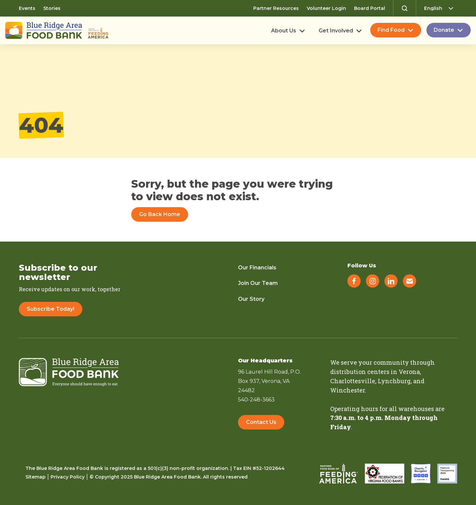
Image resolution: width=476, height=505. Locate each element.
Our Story (251, 299)
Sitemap (35, 477)
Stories (51, 8)
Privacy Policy (68, 477)
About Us (283, 30)
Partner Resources (276, 8)
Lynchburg (394, 381)
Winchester (347, 390)
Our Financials (257, 267)
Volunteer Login (326, 8)
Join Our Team (258, 283)
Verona (409, 372)
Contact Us (261, 422)
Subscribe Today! (50, 309)
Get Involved (336, 30)
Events (27, 8)
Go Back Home (159, 214)
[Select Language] (440, 8)
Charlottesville (352, 381)
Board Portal (369, 8)
